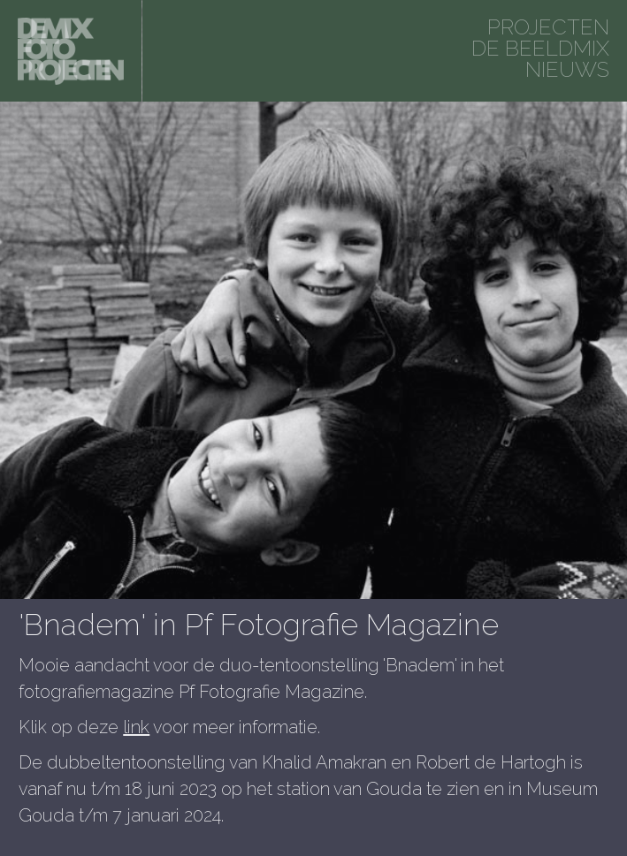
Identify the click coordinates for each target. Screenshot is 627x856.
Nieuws (567, 69)
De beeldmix (540, 48)
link (136, 727)
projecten (548, 27)
